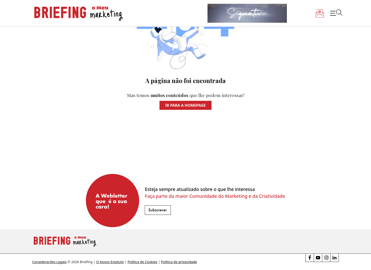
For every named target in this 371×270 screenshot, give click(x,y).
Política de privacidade (179, 262)
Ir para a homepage (185, 105)
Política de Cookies (142, 262)
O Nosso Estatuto (110, 262)
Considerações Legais (49, 262)
